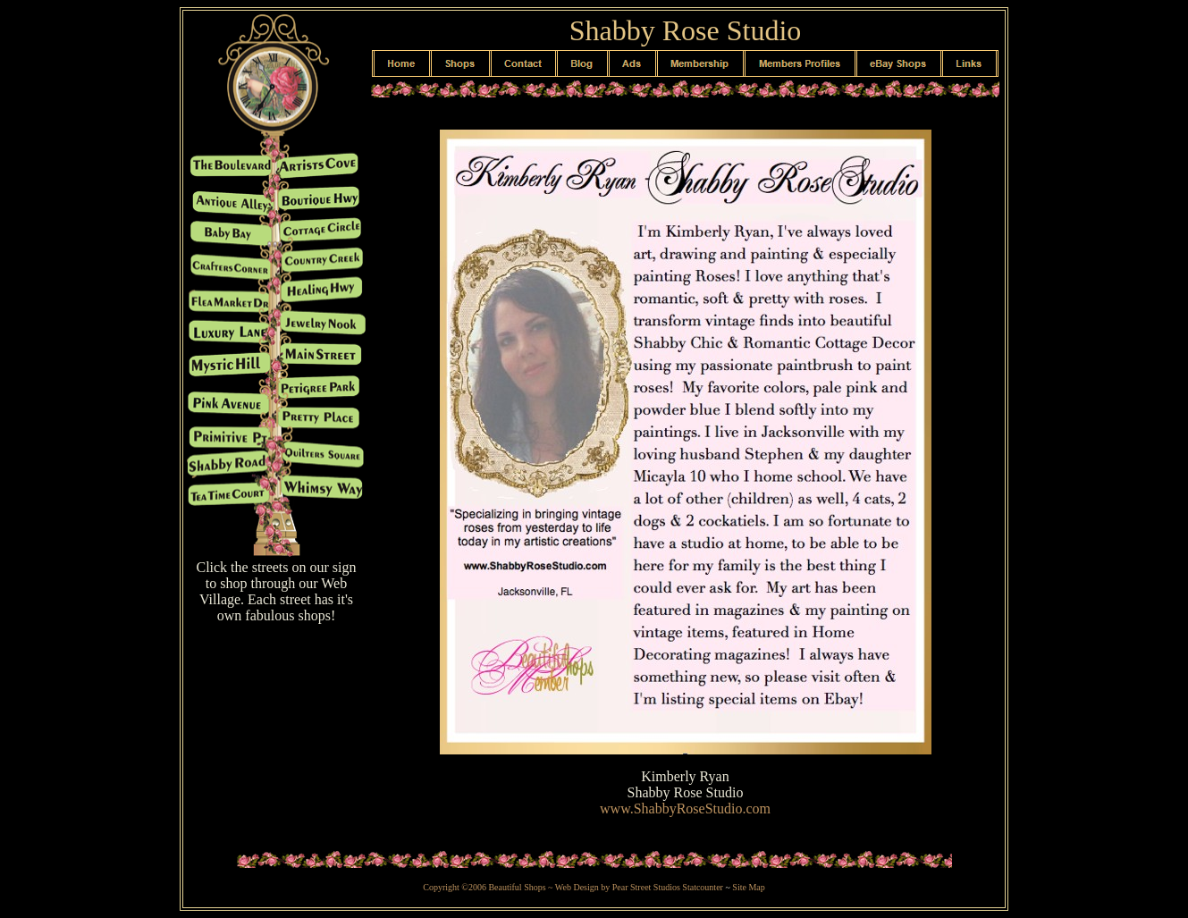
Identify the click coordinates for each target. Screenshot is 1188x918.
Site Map (748, 887)
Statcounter (702, 887)
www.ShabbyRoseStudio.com (685, 808)
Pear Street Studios (647, 887)
